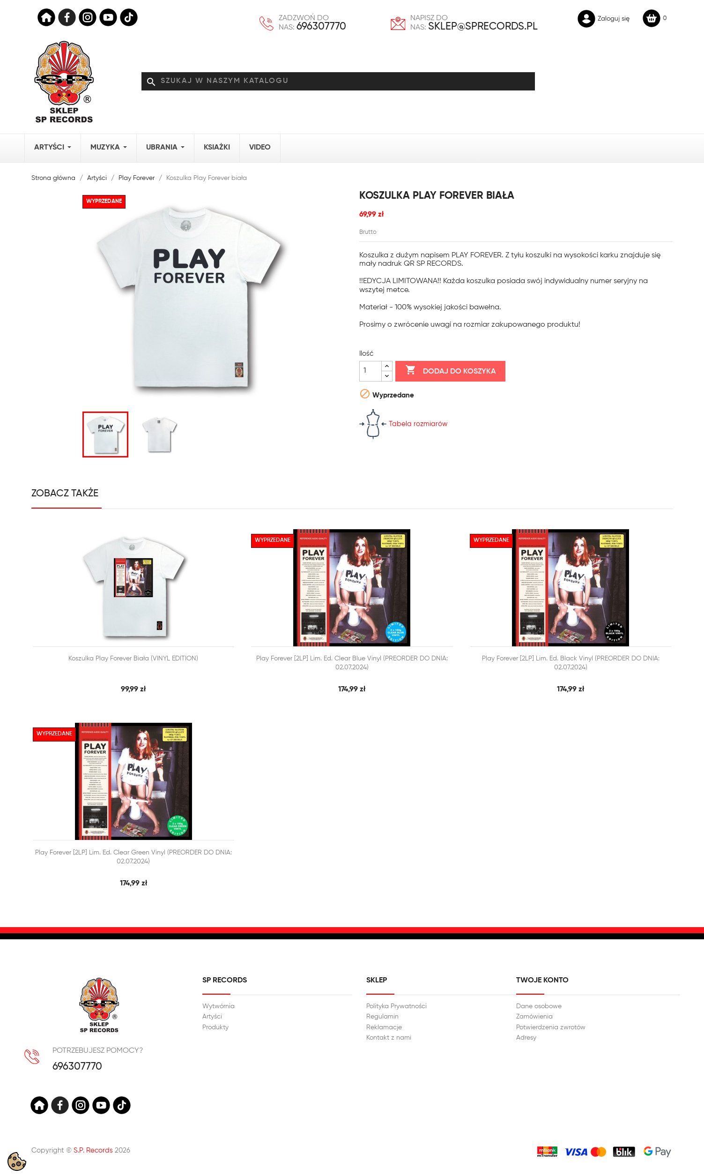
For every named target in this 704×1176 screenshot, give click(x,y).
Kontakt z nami (388, 1037)
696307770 (321, 27)
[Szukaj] (338, 81)
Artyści (212, 1016)
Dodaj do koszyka (450, 370)
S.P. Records (93, 1150)
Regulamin (382, 1016)
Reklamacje (384, 1027)
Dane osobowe (539, 1006)
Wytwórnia (218, 1006)
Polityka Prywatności (396, 1006)
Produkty (215, 1027)
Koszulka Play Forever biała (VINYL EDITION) (133, 658)
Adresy (526, 1037)
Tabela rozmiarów (403, 423)
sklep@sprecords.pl (483, 27)
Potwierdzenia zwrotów (550, 1027)
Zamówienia (534, 1016)
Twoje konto (542, 980)
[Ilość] (370, 371)
